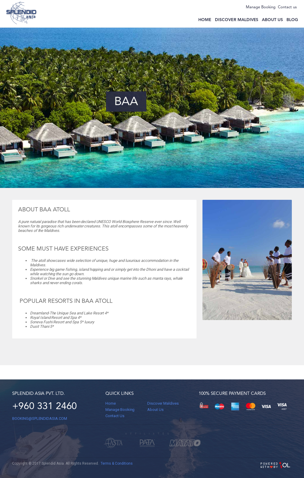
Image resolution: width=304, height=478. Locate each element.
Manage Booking (261, 7)
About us (272, 20)
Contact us (287, 7)
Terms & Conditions (117, 463)
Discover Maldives (236, 20)
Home (204, 20)
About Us (155, 409)
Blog (292, 20)
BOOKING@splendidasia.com (39, 418)
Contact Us (114, 416)
